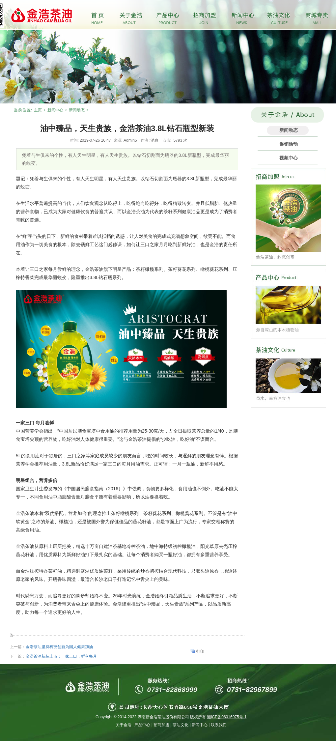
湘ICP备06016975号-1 (226, 717)
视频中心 (288, 157)
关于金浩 (123, 725)
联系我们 (219, 725)
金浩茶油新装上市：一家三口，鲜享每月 (61, 656)
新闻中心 (55, 110)
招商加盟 (161, 725)
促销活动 (288, 144)
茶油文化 (180, 725)
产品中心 (142, 725)
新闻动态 (77, 110)
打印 (200, 651)
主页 (38, 110)
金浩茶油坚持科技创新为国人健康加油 (59, 646)
